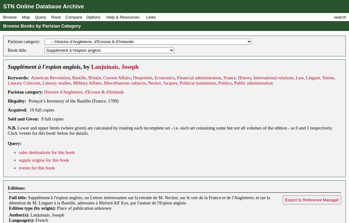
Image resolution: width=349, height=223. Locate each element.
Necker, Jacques (162, 83)
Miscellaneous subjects (125, 83)
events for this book (37, 167)
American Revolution (50, 77)
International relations (273, 77)
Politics (225, 83)
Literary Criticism (24, 83)
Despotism (142, 77)
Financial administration (199, 77)
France (229, 77)
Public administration (253, 83)
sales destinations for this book (47, 152)
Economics (165, 77)
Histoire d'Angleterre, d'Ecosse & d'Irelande (84, 92)
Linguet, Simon (320, 77)
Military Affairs (87, 83)
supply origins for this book (44, 160)
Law (300, 77)
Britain (94, 77)
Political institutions (198, 83)
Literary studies (57, 83)
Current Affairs (117, 77)
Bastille (79, 77)
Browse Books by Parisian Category (42, 26)
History (244, 77)
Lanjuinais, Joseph (115, 66)
